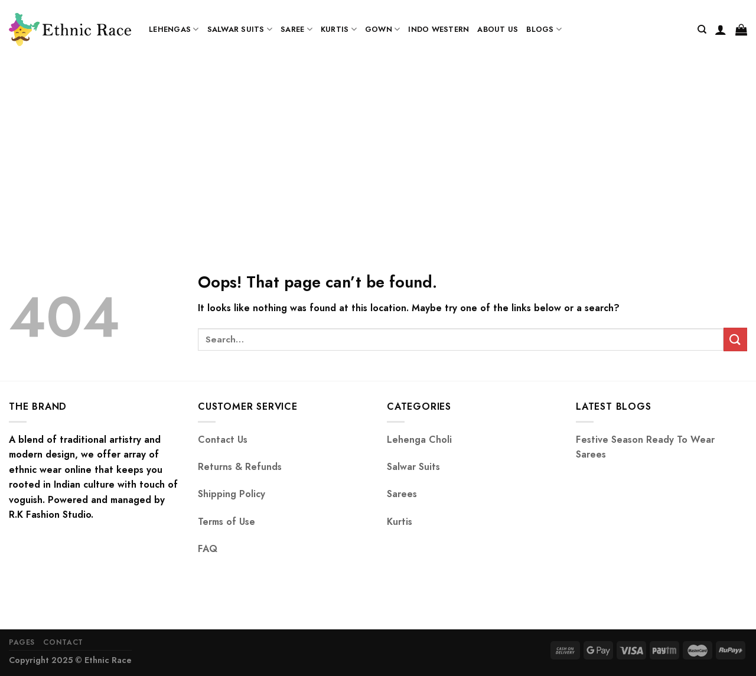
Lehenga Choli (419, 439)
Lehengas (174, 29)
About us (497, 29)
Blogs (544, 29)
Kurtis (339, 29)
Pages (22, 642)
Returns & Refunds (240, 466)
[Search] (702, 29)
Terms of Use (226, 521)
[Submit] (735, 339)
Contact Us (222, 439)
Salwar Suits (240, 29)
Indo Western (438, 29)
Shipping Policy (231, 494)
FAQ (207, 549)
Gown (382, 29)
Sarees (402, 494)
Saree (296, 29)
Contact (63, 642)
